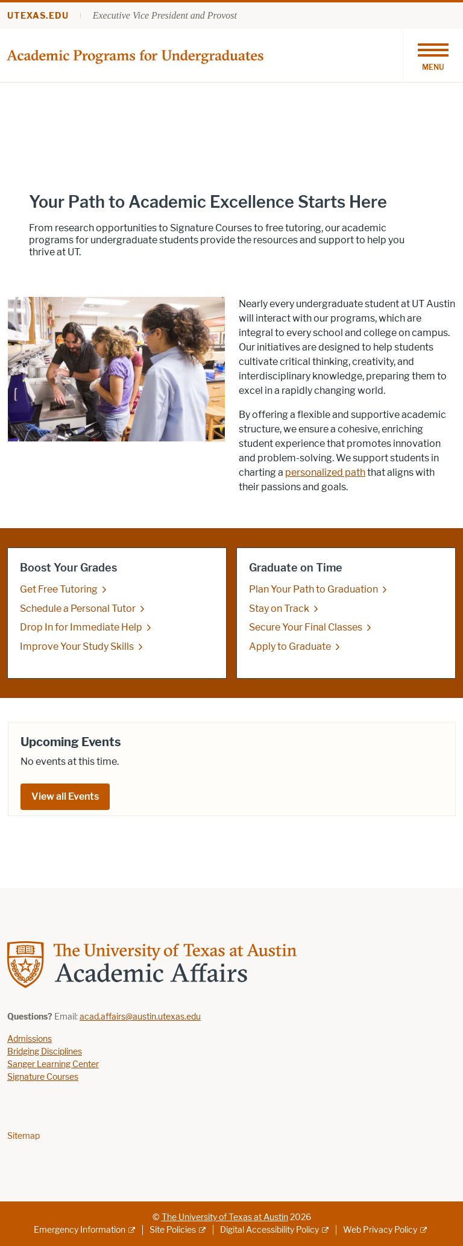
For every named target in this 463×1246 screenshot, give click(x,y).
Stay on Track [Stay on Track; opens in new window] (279, 608)
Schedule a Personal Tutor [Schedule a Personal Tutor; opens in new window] (78, 608)
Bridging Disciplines (44, 1052)
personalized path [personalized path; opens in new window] (325, 472)
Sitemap (23, 1136)
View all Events (65, 796)
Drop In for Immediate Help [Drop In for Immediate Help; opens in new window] (81, 627)
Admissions (29, 1039)
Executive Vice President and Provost (165, 15)
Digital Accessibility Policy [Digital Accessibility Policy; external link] (269, 1230)
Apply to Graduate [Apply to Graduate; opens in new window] (290, 646)
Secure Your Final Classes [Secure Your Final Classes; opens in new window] (305, 627)
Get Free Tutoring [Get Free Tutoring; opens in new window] (59, 589)
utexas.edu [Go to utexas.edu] (38, 16)
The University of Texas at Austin (225, 1217)
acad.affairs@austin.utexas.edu (140, 1017)
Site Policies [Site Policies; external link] (173, 1230)
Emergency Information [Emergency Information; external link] (79, 1230)
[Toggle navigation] (433, 55)
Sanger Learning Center (53, 1064)
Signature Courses (42, 1077)
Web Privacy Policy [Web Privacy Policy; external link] (380, 1230)
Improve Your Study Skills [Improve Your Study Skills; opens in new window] (77, 646)
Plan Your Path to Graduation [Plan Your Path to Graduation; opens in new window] (313, 589)
